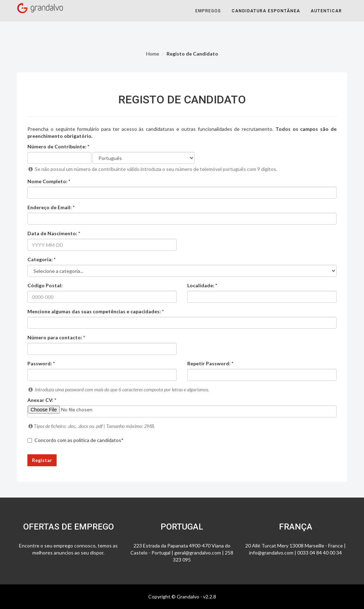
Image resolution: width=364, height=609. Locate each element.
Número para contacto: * (56, 337)
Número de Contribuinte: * (58, 146)
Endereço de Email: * (50, 207)
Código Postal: (45, 285)
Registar (42, 460)
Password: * (41, 363)
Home (152, 54)
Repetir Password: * (210, 363)
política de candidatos (97, 440)
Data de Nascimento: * (53, 233)
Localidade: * (202, 285)
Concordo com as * (75, 440)
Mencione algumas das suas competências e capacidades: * (95, 311)
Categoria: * (41, 259)
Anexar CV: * (41, 400)
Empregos (208, 17)
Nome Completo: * (48, 181)
